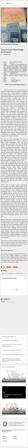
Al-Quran (5, 47)
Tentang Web (4, 440)
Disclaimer (4, 436)
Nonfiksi (10, 47)
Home (2, 47)
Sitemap (15, 438)
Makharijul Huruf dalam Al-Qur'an (13, 380)
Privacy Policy (4, 438)
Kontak (15, 436)
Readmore (4, 383)
